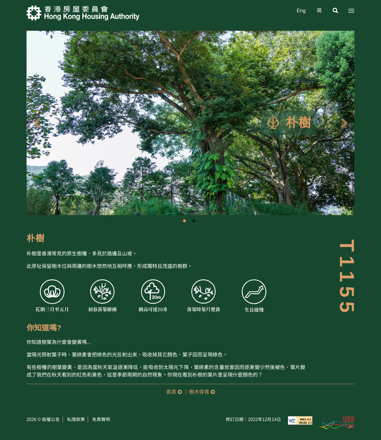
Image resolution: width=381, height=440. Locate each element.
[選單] (351, 11)
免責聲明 (101, 419)
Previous (35, 123)
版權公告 (51, 419)
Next (346, 123)
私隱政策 (76, 419)
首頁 (174, 392)
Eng (301, 10)
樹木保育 (202, 392)
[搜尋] (336, 11)
